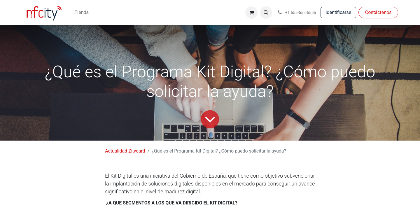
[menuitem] (81, 12)
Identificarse (338, 12)
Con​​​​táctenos (378, 12)
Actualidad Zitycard (125, 151)
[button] (266, 12)
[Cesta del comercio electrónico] (251, 12)
